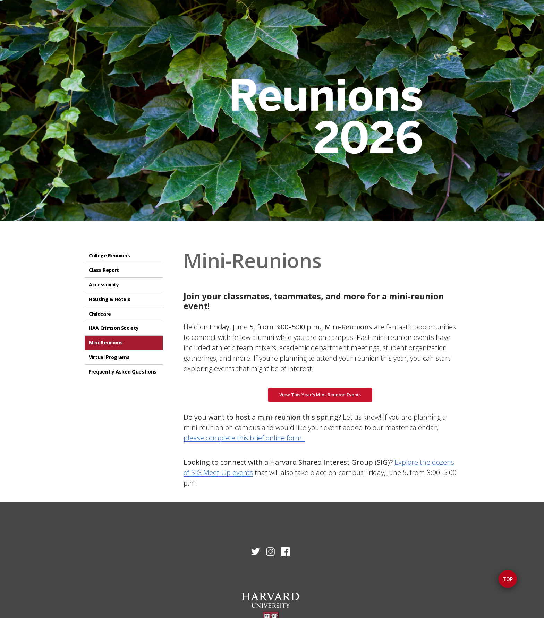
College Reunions (109, 255)
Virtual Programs (109, 357)
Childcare (100, 313)
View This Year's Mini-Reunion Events (320, 395)
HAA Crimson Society (113, 328)
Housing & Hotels (109, 299)
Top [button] (508, 579)
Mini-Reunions (105, 342)
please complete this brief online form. (244, 438)
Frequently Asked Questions (122, 371)
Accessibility (104, 284)
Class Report (104, 270)
